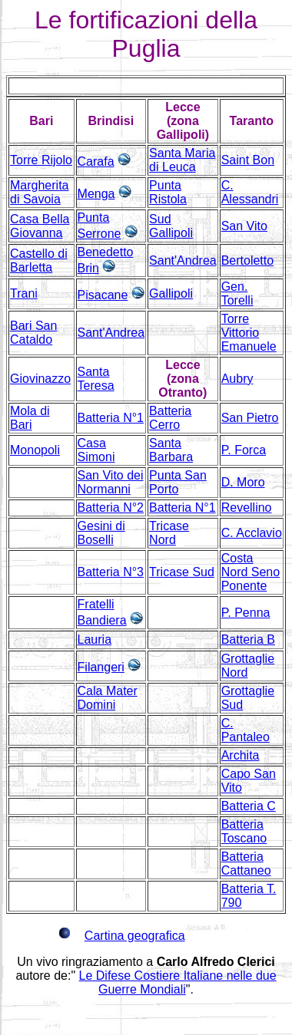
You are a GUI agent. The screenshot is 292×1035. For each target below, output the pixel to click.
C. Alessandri (250, 192)
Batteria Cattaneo (246, 863)
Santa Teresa (96, 378)
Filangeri (101, 667)
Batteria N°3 (111, 571)
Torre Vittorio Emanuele (249, 332)
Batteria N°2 (111, 507)
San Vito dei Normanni (111, 482)
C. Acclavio (251, 532)
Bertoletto (247, 260)
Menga (96, 193)
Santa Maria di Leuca (182, 160)
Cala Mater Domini (108, 697)
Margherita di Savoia (39, 192)
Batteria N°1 (111, 417)
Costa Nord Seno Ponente (250, 572)
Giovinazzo (40, 378)
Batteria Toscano (244, 831)
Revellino (246, 507)
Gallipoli (171, 293)
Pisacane (103, 295)
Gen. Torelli (237, 293)
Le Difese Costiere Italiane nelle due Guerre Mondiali (178, 982)
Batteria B (248, 639)
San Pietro (250, 417)
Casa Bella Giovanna (39, 226)
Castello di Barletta (39, 260)
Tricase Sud (181, 571)
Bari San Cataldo (33, 332)
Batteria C (248, 806)
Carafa (96, 161)
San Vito (244, 225)
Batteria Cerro (170, 417)
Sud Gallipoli (171, 226)
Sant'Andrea (183, 260)
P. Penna (245, 612)
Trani (24, 293)
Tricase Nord (169, 532)
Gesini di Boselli (101, 532)
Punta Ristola (168, 192)
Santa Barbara (171, 450)
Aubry (237, 378)
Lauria (94, 639)
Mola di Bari (30, 417)
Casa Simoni (96, 450)
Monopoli (35, 450)
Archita (240, 755)
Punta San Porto (178, 482)
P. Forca (243, 450)
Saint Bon (247, 159)
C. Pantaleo (245, 730)
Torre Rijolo (41, 159)
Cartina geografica (135, 935)
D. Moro (243, 482)
